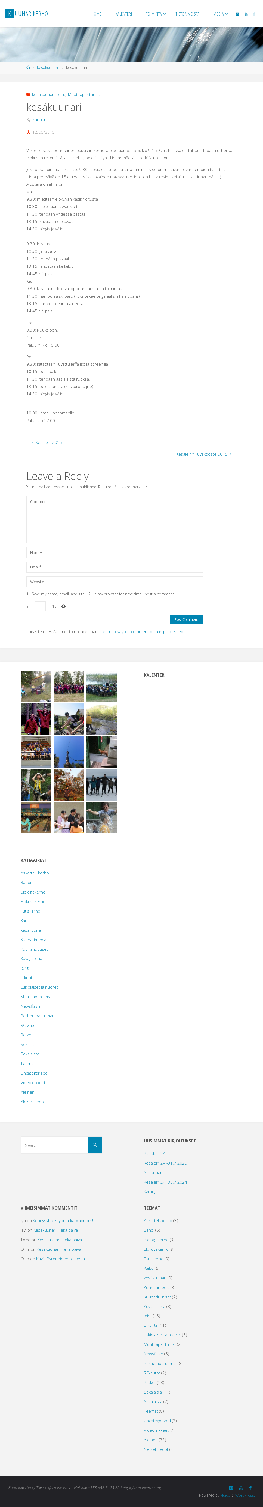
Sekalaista (30, 1054)
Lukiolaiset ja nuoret (39, 987)
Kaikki (25, 920)
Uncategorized (34, 1073)
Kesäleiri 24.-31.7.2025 (165, 1163)
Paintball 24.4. (157, 1153)
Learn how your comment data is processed (142, 631)
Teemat (28, 1063)
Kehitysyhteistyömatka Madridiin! (63, 1220)
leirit (61, 94)
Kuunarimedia (33, 939)
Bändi (26, 882)
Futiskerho (30, 911)
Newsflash (30, 1006)
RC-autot (29, 1025)
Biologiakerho (33, 892)
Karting (150, 1191)
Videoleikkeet (33, 1082)
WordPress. (245, 1494)
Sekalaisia (30, 1044)
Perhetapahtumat (37, 1015)
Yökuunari (153, 1172)
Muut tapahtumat (84, 94)
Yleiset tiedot (33, 1101)
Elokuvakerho (33, 901)
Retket (27, 1034)
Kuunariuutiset (34, 949)
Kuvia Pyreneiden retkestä (60, 1258)
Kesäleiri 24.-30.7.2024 (165, 1182)
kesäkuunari (47, 67)
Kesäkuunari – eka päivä (55, 1230)
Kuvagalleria (31, 958)
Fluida (224, 1494)
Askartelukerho (35, 873)
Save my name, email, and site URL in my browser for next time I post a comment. (101, 594)
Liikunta (28, 977)
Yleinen (28, 1092)
